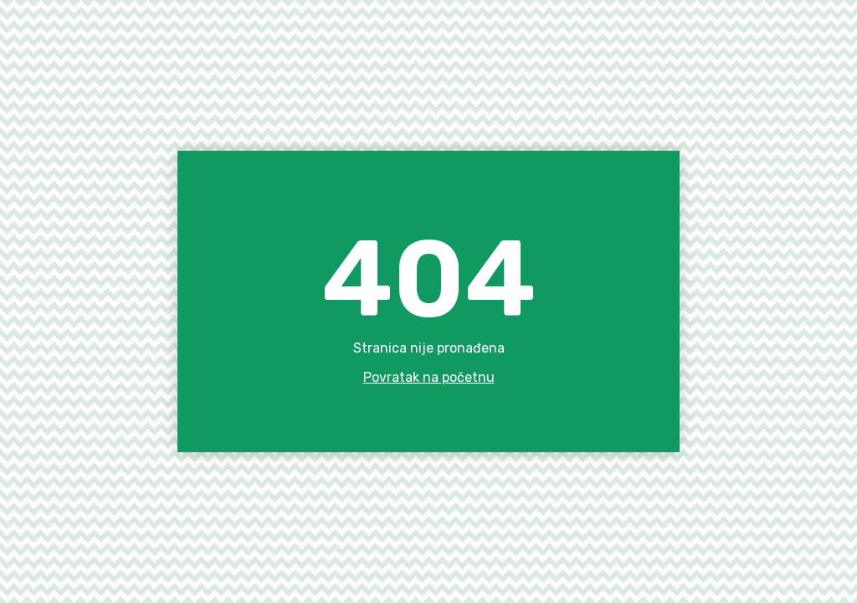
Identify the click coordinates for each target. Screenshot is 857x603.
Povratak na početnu (429, 377)
